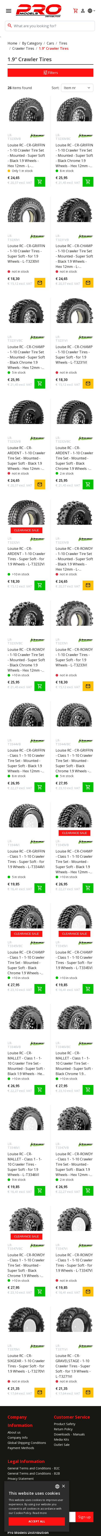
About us (14, 1432)
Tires (63, 43)
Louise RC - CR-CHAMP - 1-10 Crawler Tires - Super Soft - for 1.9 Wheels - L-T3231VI (74, 354)
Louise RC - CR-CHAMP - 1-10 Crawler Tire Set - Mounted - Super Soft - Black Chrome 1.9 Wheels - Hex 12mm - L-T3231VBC (26, 357)
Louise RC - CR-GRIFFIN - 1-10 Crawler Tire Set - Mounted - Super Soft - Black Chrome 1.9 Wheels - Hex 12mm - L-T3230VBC (74, 155)
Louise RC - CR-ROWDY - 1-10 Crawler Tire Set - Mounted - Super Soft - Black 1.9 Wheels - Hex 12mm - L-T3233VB (74, 559)
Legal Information (26, 1461)
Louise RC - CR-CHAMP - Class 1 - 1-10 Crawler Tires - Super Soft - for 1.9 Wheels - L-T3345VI (74, 960)
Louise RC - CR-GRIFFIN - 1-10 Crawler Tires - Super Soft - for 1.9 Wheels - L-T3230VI (26, 253)
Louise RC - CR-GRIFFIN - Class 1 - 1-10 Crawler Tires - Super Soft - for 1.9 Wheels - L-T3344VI (26, 859)
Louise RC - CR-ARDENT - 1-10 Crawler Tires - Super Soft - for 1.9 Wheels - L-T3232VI (26, 556)
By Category (32, 43)
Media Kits (61, 1439)
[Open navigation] (8, 10)
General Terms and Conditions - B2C (34, 1468)
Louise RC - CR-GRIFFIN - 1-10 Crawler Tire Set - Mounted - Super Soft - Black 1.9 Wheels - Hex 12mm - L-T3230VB (26, 155)
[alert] (36, 1506)
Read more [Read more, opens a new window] (40, 1513)
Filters (50, 73)
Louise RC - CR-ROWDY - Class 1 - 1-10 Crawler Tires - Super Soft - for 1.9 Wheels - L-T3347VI (74, 1263)
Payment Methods (21, 1448)
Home (12, 43)
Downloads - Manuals (69, 1434)
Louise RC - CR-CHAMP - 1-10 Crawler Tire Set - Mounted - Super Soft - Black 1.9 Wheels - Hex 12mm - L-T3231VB (74, 256)
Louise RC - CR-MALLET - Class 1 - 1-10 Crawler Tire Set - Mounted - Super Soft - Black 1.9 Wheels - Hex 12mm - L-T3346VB (26, 1063)
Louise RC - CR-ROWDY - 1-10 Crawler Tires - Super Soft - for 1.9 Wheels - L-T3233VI (74, 657)
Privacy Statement (21, 1479)
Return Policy (63, 1429)
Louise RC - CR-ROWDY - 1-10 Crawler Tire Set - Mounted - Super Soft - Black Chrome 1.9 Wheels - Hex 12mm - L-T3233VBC (26, 660)
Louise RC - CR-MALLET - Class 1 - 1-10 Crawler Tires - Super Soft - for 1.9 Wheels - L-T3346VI (25, 1164)
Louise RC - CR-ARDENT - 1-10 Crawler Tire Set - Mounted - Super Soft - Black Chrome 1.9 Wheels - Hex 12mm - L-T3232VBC (74, 458)
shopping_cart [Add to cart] (39, 182)
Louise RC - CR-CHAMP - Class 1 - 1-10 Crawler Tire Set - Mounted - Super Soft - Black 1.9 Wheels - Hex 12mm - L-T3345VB (74, 862)
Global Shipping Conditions (27, 1443)
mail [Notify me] (39, 283)
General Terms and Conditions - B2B (34, 1473)
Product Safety (64, 1424)
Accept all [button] (37, 1521)
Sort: (55, 87)
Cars (50, 43)
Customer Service (72, 1417)
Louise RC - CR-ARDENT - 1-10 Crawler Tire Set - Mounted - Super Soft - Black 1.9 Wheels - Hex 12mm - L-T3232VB (26, 458)
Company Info (18, 1437)
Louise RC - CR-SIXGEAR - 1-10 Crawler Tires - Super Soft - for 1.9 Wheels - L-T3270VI (26, 1363)
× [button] (63, 1486)
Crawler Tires (23, 48)
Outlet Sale (62, 1445)
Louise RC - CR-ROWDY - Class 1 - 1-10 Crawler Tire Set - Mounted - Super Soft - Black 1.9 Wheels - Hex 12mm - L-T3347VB (74, 1164)
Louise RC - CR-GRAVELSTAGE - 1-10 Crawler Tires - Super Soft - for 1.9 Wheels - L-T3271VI (73, 1366)
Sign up (84, 1517)
